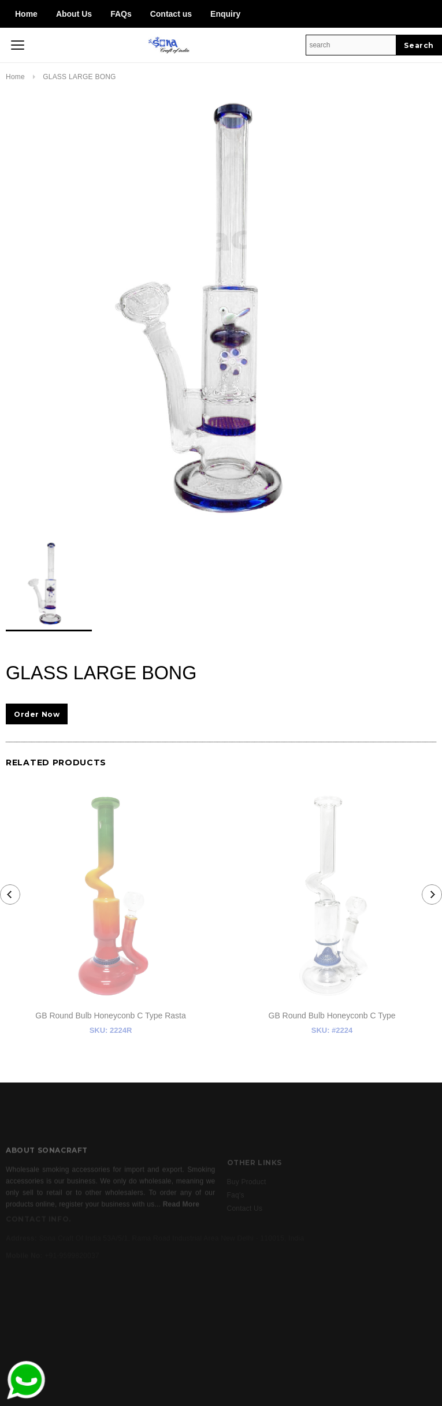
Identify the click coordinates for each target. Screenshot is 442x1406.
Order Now (37, 714)
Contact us (171, 13)
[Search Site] (351, 45)
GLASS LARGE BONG (79, 77)
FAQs (121, 13)
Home (26, 13)
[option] (221, 308)
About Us (74, 13)
